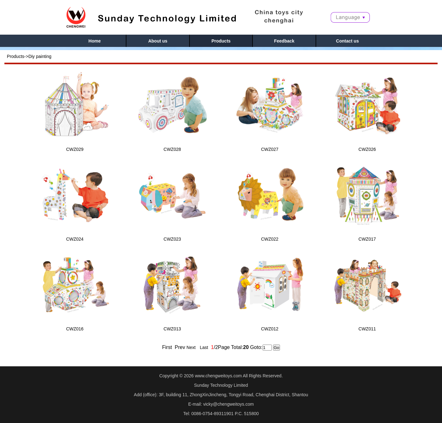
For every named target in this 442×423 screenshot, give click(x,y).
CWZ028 (172, 149)
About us (157, 40)
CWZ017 (367, 239)
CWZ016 (75, 328)
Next (191, 347)
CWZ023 (172, 239)
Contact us (347, 40)
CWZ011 (367, 328)
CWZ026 (367, 149)
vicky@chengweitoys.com (228, 404)
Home (95, 40)
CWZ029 (75, 149)
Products (221, 40)
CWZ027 (269, 149)
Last (204, 347)
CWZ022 (269, 239)
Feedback (284, 40)
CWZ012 (269, 328)
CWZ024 (75, 239)
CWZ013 (172, 328)
